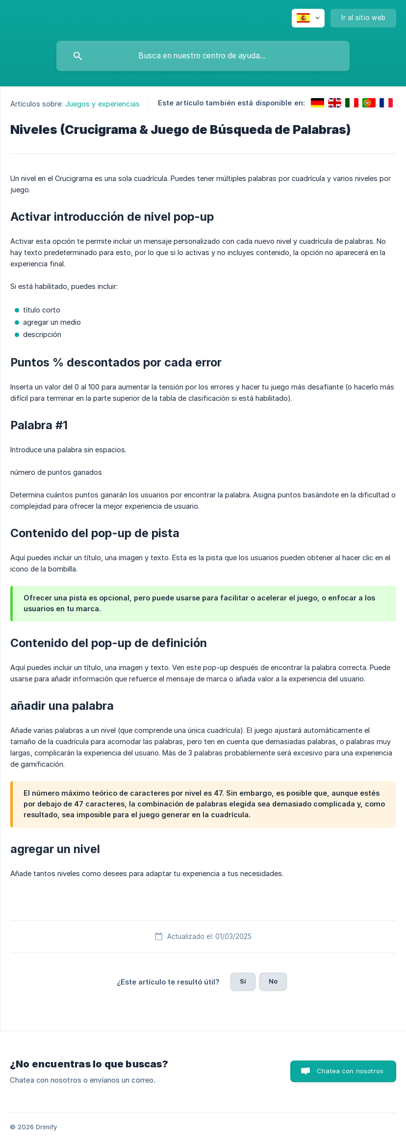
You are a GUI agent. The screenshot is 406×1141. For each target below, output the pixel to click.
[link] (317, 102)
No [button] (273, 981)
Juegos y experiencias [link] (102, 104)
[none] (308, 18)
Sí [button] (243, 981)
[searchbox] (203, 56)
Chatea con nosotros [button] (350, 1071)
